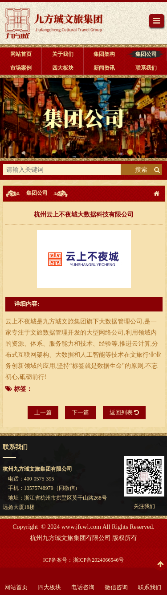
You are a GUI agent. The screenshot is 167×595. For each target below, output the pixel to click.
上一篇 (43, 412)
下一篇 (80, 412)
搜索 (141, 169)
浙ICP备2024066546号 (98, 560)
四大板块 (49, 587)
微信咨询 (116, 587)
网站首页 (16, 587)
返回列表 (124, 412)
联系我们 (149, 587)
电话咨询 (82, 587)
